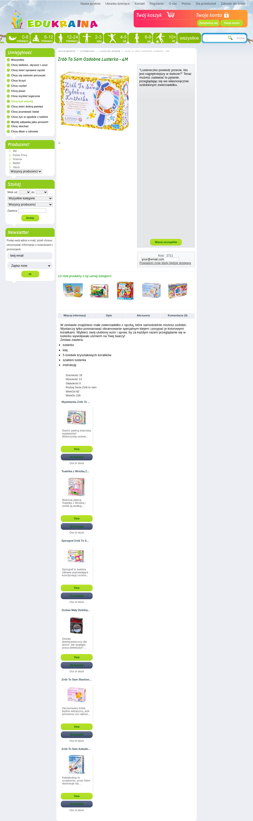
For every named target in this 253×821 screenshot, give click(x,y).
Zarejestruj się (208, 22)
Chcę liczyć (18, 80)
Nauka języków (91, 3)
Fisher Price (20, 155)
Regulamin (157, 3)
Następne (193, 290)
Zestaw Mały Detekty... (76, 610)
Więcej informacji (74, 315)
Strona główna (66, 50)
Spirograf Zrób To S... (75, 540)
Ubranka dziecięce (117, 3)
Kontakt (140, 3)
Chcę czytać (19, 85)
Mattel (16, 163)
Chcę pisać (18, 90)
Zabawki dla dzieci (233, 3)
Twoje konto (231, 22)
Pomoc (186, 3)
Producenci (18, 144)
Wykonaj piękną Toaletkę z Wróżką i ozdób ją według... (73, 502)
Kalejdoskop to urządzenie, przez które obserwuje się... (76, 780)
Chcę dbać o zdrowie (24, 131)
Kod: (161, 255)
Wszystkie (17, 59)
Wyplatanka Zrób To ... (76, 401)
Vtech (16, 167)
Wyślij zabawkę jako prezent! (29, 122)
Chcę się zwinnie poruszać (28, 75)
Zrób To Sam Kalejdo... (76, 748)
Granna (17, 159)
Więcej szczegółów (166, 242)
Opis (109, 315)
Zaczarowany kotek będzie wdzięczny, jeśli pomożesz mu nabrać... (76, 711)
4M (15, 150)
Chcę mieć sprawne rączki (28, 70)
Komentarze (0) (177, 315)
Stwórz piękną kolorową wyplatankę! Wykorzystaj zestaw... (76, 433)
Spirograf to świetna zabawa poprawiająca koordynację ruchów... (75, 572)
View (77, 449)
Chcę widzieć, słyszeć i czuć (29, 64)
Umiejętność (20, 52)
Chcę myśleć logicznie (25, 96)
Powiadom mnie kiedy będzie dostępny (165, 263)
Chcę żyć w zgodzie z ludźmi (29, 116)
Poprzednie (59, 290)
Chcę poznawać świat (25, 111)
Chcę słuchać (20, 126)
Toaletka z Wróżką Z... (75, 471)
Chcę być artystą (22, 101)
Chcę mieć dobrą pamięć (27, 106)
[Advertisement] (166, 162)
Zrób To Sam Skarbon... (76, 679)
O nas (173, 3)
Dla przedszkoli (206, 3)
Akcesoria (143, 315)
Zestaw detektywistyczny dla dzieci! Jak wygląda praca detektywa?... (74, 643)
